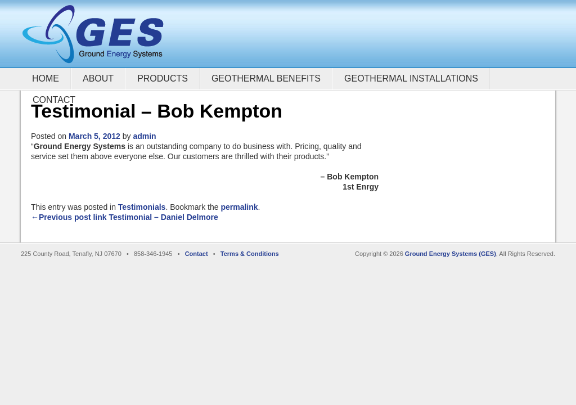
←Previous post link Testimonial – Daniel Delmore (124, 217)
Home (45, 78)
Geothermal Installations (411, 78)
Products (162, 78)
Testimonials (142, 207)
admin (144, 136)
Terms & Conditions (249, 253)
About (98, 78)
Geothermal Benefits (266, 78)
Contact (54, 100)
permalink (239, 207)
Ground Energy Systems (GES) (450, 253)
